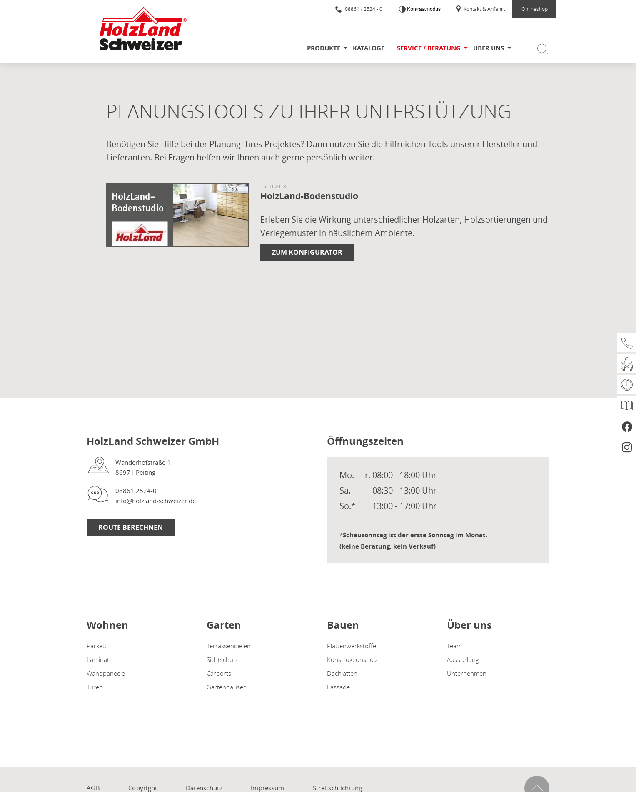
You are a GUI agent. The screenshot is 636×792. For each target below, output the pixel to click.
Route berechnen (130, 527)
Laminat (98, 659)
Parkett (97, 646)
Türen (95, 687)
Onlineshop (534, 8)
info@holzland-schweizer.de (155, 500)
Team (454, 646)
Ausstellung (463, 659)
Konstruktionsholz (352, 659)
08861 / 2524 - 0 (358, 8)
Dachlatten (342, 673)
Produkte (323, 48)
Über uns (488, 48)
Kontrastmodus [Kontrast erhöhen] (423, 9)
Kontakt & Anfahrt (480, 8)
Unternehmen (466, 673)
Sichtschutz (222, 659)
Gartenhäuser (226, 687)
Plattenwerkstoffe (351, 646)
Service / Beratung (429, 48)
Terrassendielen (229, 646)
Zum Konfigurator (307, 252)
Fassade (338, 687)
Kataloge (368, 48)
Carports (219, 673)
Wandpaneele (106, 673)
